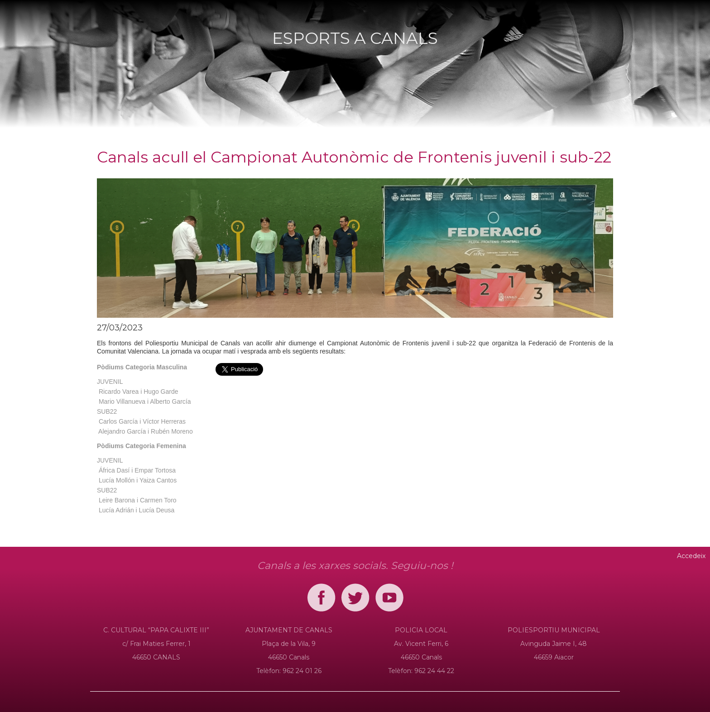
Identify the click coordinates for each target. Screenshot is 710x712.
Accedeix (691, 556)
